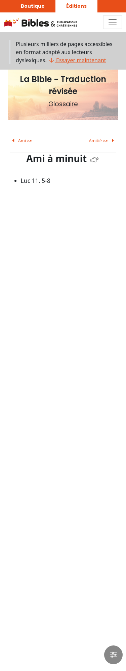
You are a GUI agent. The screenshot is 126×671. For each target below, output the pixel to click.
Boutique (33, 6)
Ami (21, 140)
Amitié (102, 140)
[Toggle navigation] (112, 22)
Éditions (76, 6)
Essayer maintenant (77, 60)
